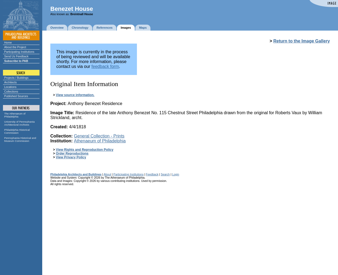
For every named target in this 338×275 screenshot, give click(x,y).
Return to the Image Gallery (301, 41)
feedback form (105, 66)
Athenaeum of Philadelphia (100, 141)
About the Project (15, 47)
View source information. (75, 95)
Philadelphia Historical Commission (17, 131)
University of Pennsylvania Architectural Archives (19, 123)
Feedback (152, 174)
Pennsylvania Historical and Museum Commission (20, 139)
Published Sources (16, 96)
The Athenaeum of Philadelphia (14, 115)
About (107, 174)
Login (175, 174)
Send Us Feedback (16, 56)
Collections (11, 91)
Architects (10, 82)
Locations (10, 87)
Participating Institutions (19, 51)
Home (8, 42)
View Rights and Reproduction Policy (84, 150)
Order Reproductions (72, 153)
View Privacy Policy (71, 157)
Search (165, 174)
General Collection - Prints (99, 136)
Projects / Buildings (16, 77)
